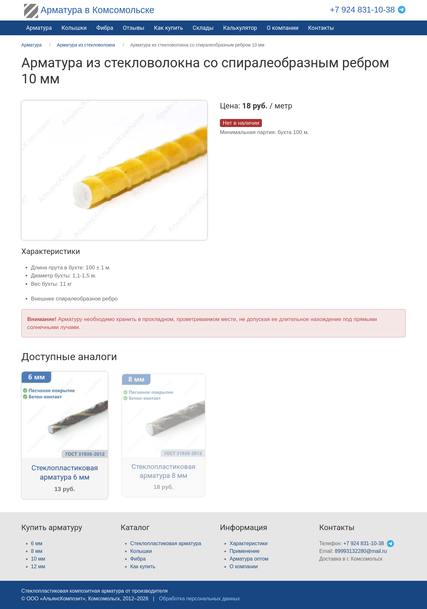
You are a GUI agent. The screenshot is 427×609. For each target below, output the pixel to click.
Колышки (141, 551)
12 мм (38, 566)
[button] (114, 170)
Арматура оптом (249, 559)
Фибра (104, 28)
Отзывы (133, 28)
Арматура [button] (39, 28)
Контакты (321, 28)
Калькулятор (240, 28)
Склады (203, 28)
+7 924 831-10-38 (362, 9)
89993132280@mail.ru (361, 551)
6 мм (36, 543)
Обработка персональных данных (199, 598)
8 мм (36, 551)
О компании (282, 28)
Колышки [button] (74, 28)
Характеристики (249, 543)
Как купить (168, 28)
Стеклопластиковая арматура (165, 543)
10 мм (38, 559)
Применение (245, 551)
